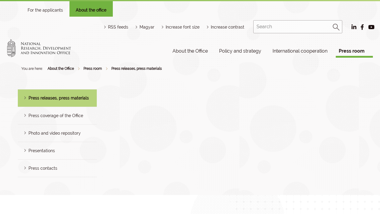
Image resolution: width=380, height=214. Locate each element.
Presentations (41, 150)
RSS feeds (118, 27)
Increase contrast (227, 27)
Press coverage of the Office (55, 115)
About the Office (190, 51)
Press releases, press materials (136, 69)
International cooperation (300, 51)
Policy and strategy (240, 51)
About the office (91, 10)
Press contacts (42, 168)
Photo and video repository (54, 133)
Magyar (147, 27)
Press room (352, 51)
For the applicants (45, 10)
